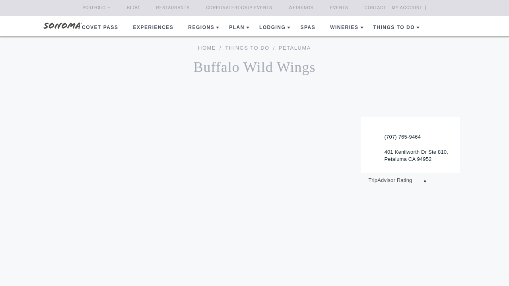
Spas (307, 27)
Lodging (272, 27)
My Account (421, 8)
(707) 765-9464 (403, 137)
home (207, 48)
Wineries (344, 27)
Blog (133, 8)
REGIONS (201, 27)
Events (339, 8)
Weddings (301, 8)
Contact (376, 8)
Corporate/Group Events (239, 8)
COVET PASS (100, 27)
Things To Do (247, 48)
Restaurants (173, 8)
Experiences (153, 27)
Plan (237, 27)
